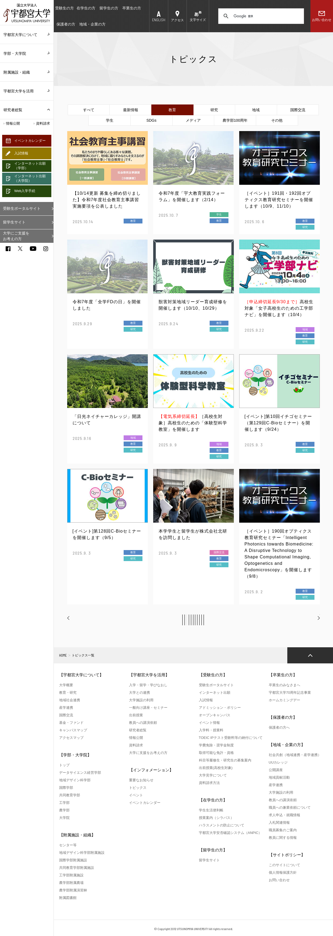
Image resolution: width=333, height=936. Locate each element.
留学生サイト (14, 222)
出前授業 (136, 715)
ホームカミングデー (284, 700)
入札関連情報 (279, 823)
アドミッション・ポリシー (220, 708)
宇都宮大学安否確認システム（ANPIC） (230, 833)
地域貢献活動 (279, 777)
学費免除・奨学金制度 (216, 745)
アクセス (177, 20)
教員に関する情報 (283, 838)
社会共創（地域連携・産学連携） (295, 755)
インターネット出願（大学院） (30, 178)
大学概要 (66, 685)
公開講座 (276, 770)
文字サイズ (198, 20)
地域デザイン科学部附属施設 (82, 853)
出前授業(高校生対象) (216, 768)
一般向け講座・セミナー (148, 708)
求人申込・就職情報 (284, 815)
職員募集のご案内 (283, 830)
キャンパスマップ (73, 730)
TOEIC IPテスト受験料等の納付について (231, 738)
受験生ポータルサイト (22, 208)
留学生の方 (108, 8)
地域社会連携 (69, 700)
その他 (276, 120)
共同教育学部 (69, 795)
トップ (64, 765)
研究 (214, 110)
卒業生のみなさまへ (284, 685)
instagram (45, 248)
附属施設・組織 (26, 72)
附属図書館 (68, 898)
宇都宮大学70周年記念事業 (290, 693)
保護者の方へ (279, 727)
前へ (77, 619)
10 (242, 620)
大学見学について (213, 775)
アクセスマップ (71, 738)
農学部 (64, 810)
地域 (256, 110)
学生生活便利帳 (211, 810)
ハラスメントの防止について (221, 825)
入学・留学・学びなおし (148, 685)
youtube (33, 248)
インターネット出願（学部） (30, 165)
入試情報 (21, 153)
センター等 (68, 845)
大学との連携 (139, 693)
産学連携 (66, 708)
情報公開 (13, 123)
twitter (20, 248)
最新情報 (130, 110)
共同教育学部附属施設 (76, 868)
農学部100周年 (235, 120)
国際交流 (297, 110)
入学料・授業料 (211, 730)
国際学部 (66, 788)
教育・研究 (68, 693)
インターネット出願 (214, 693)
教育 (172, 110)
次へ (310, 619)
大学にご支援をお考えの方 (16, 236)
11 (254, 620)
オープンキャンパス (214, 715)
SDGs (151, 120)
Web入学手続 (24, 191)
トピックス (137, 788)
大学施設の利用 (141, 700)
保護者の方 (65, 24)
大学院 (64, 818)
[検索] (260, 16)
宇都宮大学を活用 (26, 91)
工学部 (64, 803)
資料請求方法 (209, 783)
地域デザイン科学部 (75, 780)
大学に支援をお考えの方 (148, 753)
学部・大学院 (26, 53)
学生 (109, 120)
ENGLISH (158, 19)
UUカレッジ (278, 762)
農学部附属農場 (71, 883)
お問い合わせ (321, 20)
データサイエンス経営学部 (80, 773)
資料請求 (43, 123)
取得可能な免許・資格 (216, 753)
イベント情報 (209, 723)
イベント (136, 795)
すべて (88, 110)
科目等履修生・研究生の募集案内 (225, 760)
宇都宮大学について (26, 34)
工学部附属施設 (71, 875)
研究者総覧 (12, 110)
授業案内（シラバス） (216, 818)
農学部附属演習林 (73, 890)
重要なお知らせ (141, 780)
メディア (193, 120)
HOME (63, 655)
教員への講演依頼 (143, 723)
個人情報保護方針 (283, 872)
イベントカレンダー (30, 141)
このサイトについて (284, 865)
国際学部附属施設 (73, 860)
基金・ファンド (71, 723)
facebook (8, 248)
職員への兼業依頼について (290, 807)
